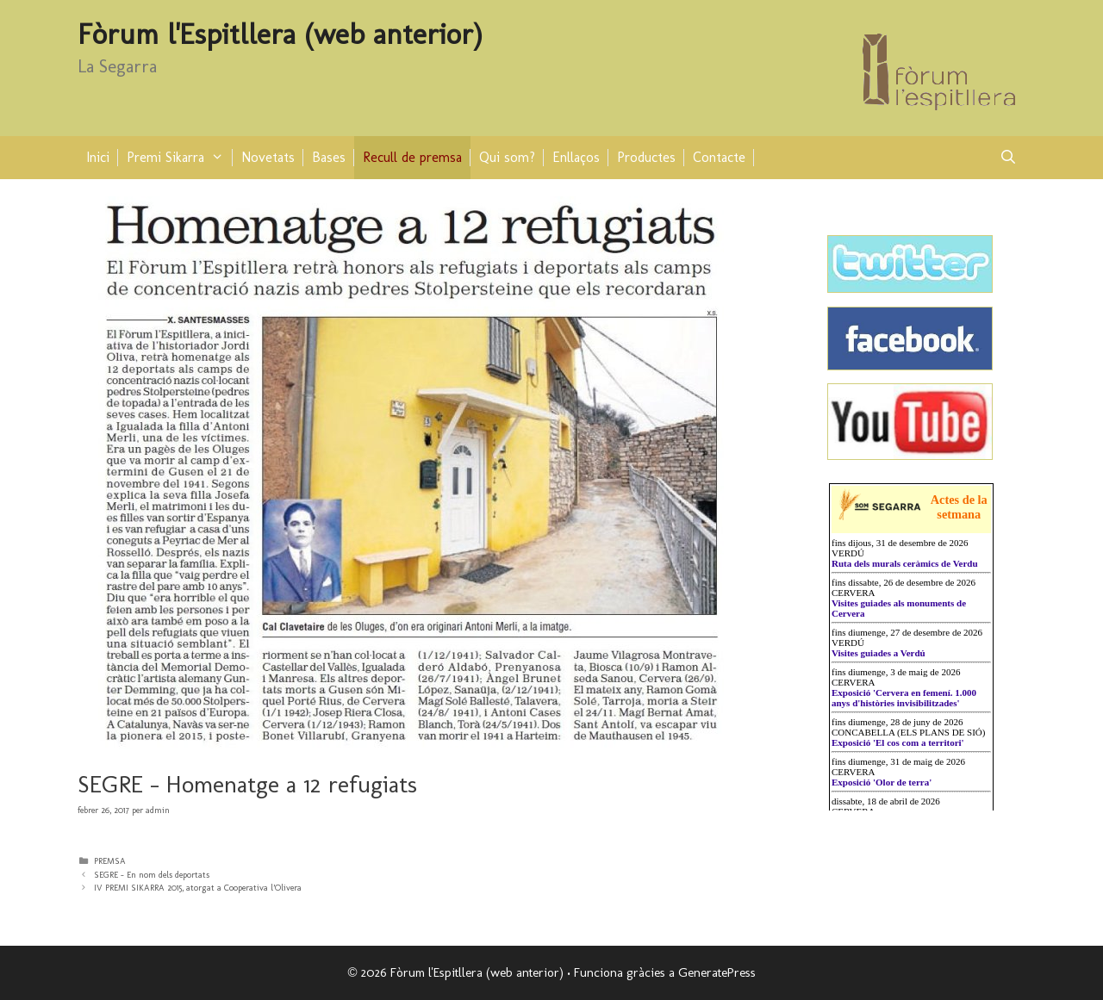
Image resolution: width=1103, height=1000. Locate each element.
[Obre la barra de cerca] (1007, 157)
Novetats (268, 157)
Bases (329, 157)
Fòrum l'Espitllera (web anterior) (280, 34)
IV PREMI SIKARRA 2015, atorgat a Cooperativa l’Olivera (198, 887)
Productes (646, 157)
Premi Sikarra (180, 157)
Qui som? (507, 157)
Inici (97, 157)
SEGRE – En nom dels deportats (151, 874)
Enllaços (576, 157)
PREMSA (110, 860)
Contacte (719, 157)
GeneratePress (717, 972)
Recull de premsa (412, 157)
